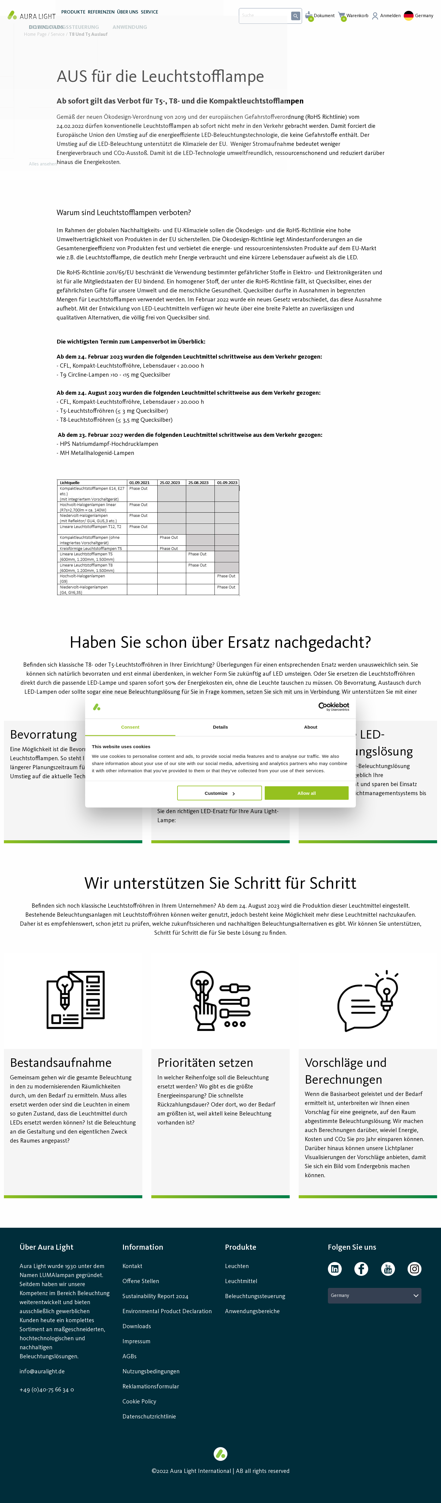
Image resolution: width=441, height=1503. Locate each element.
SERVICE (149, 17)
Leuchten (237, 1267)
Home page (35, 35)
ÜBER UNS (127, 17)
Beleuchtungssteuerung (255, 1297)
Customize (220, 793)
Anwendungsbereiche (252, 1312)
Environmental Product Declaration (167, 1312)
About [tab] (310, 726)
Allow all (307, 793)
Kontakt (132, 1267)
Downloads (136, 1327)
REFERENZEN (101, 17)
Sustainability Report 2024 (155, 1297)
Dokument (324, 16)
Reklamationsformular (151, 1387)
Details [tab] (220, 726)
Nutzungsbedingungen (151, 1372)
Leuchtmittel (241, 1282)
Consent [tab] (130, 726)
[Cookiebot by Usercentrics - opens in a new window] (323, 706)
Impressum (136, 1342)
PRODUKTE (73, 17)
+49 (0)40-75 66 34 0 (47, 1390)
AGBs (129, 1357)
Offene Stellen (140, 1282)
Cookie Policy (139, 1402)
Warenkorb (358, 16)
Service (58, 35)
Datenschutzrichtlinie (149, 1417)
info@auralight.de (42, 1372)
